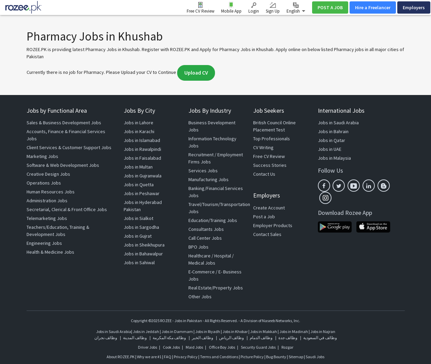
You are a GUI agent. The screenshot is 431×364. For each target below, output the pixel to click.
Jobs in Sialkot (138, 218)
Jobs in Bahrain (333, 131)
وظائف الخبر (202, 337)
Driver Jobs (147, 347)
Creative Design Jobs (48, 174)
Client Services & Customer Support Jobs (69, 147)
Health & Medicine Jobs (50, 252)
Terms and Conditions (219, 356)
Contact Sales (267, 234)
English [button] (296, 8)
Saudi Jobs (315, 356)
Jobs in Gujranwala (142, 176)
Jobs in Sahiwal (139, 262)
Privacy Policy (186, 356)
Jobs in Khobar (235, 331)
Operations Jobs (44, 183)
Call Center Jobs (205, 238)
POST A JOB (330, 7)
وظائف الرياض (231, 337)
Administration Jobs (47, 200)
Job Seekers (268, 110)
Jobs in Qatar (331, 140)
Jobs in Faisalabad (142, 158)
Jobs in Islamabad (142, 140)
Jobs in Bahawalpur (143, 254)
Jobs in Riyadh (207, 331)
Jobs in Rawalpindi (142, 149)
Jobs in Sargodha (141, 227)
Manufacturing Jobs (208, 179)
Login (253, 8)
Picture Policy (252, 356)
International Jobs (341, 110)
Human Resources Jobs (51, 192)
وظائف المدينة (135, 337)
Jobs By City (139, 110)
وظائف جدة (287, 337)
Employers (414, 7)
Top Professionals (271, 139)
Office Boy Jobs (222, 347)
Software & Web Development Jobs (63, 165)
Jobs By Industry (209, 110)
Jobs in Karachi (139, 131)
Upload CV (196, 72)
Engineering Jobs (44, 243)
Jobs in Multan (138, 167)
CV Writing (263, 147)
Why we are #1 (149, 356)
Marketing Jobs (42, 156)
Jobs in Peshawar (141, 193)
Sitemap (296, 356)
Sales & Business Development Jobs (64, 123)
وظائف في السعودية (320, 337)
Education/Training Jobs (212, 220)
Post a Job (264, 216)
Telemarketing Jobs (47, 218)
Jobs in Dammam (177, 331)
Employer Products (272, 225)
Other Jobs (200, 297)
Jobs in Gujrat (138, 236)
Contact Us (264, 174)
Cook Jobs (171, 347)
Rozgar (287, 347)
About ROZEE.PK (121, 356)
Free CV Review (200, 11)
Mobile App (231, 11)
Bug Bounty (276, 356)
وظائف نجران (105, 337)
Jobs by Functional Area (57, 110)
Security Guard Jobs (258, 347)
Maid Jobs (194, 347)
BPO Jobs (198, 247)
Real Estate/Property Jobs (215, 288)
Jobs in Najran (322, 331)
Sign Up (272, 8)
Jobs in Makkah (263, 331)
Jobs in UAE (329, 149)
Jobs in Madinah (293, 331)
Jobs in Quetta (139, 184)
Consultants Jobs (206, 229)
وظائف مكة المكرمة (169, 337)
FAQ (167, 356)
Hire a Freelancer (372, 7)
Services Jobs (203, 171)
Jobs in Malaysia (334, 158)
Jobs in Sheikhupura (144, 245)
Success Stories (270, 165)
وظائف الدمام (261, 337)
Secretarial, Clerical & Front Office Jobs (67, 209)
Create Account (269, 208)
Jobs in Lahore (138, 123)
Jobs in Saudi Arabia (338, 123)
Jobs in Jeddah (146, 331)
